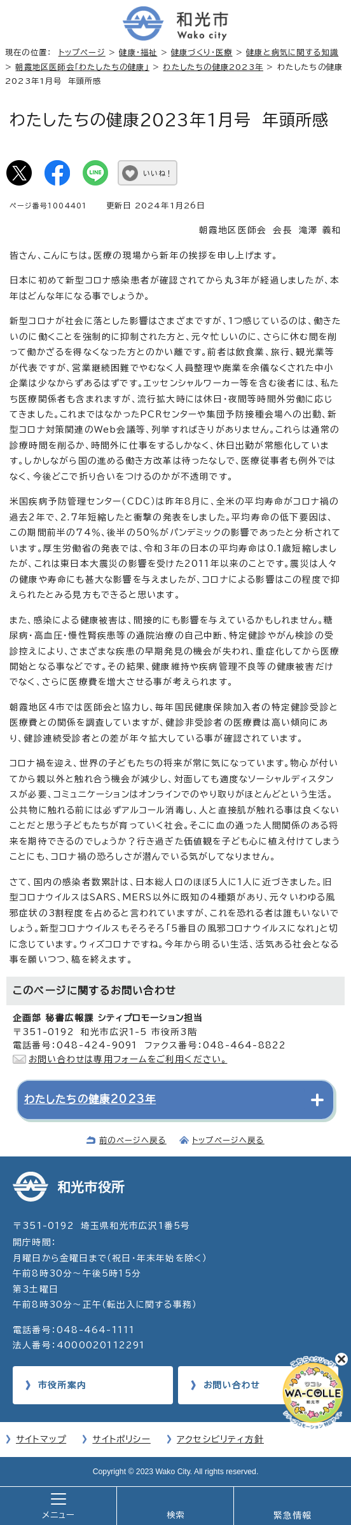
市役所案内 (62, 1385)
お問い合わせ (231, 1385)
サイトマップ (41, 1439)
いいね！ (158, 173)
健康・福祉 (138, 52)
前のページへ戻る (133, 1140)
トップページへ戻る (228, 1140)
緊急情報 (292, 1515)
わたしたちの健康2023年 (213, 67)
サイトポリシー (121, 1439)
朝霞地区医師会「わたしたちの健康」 (82, 67)
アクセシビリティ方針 (220, 1439)
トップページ (82, 52)
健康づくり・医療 (202, 52)
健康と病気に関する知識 (292, 52)
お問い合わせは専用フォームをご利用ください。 (128, 1059)
